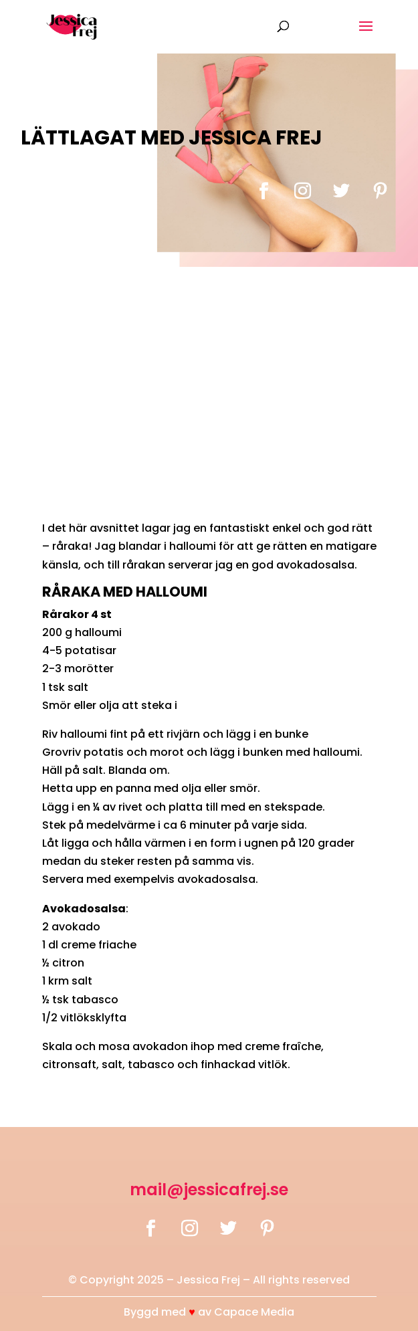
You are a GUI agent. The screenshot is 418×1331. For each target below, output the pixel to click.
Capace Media (254, 1312)
